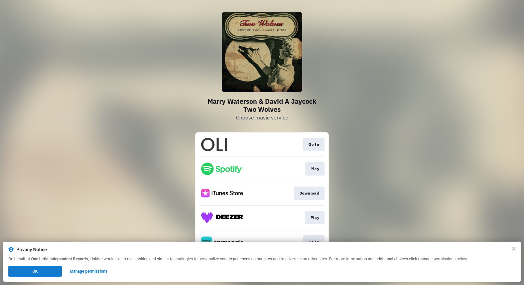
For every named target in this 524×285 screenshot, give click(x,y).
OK (35, 271)
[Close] (513, 248)
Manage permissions (89, 271)
